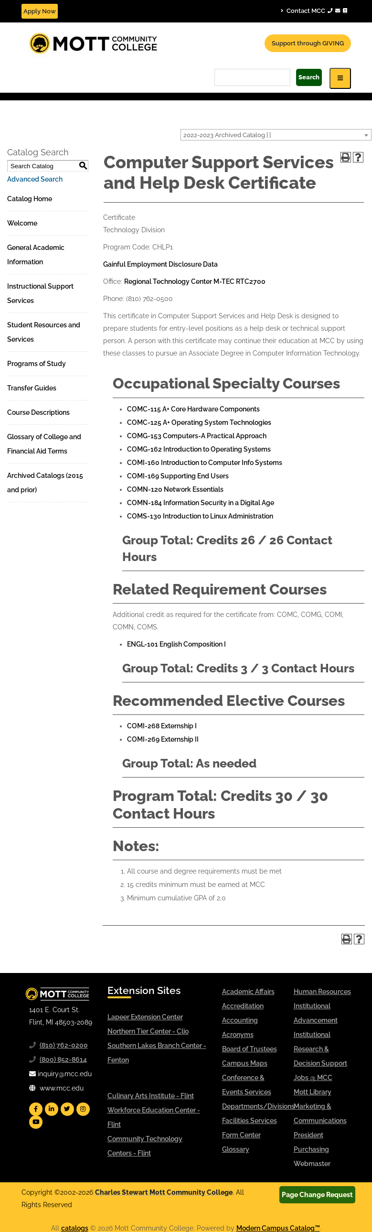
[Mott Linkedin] (51, 1109)
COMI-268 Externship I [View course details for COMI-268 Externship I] (162, 726)
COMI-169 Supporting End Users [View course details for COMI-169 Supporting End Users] (178, 476)
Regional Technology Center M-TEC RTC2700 (195, 281)
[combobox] (276, 134)
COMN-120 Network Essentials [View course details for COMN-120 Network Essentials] (175, 489)
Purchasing (311, 1149)
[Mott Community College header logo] (128, 42)
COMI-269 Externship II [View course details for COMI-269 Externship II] (163, 739)
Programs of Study (36, 363)
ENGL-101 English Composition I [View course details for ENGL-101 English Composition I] (176, 644)
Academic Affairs (248, 991)
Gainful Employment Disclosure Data (160, 264)
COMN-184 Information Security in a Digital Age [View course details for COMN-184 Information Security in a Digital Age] (200, 503)
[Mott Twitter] (67, 1109)
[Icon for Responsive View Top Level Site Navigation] (340, 78)
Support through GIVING (308, 43)
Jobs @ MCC (313, 1077)
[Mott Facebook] (36, 1109)
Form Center (241, 1135)
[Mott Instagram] (83, 1109)
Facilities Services (249, 1120)
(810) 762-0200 (64, 1045)
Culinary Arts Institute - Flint (150, 1096)
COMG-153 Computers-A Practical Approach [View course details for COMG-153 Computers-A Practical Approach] (196, 436)
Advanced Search (35, 179)
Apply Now (39, 11)
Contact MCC (314, 10)
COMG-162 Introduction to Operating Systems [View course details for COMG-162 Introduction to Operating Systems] (199, 449)
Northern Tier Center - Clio (148, 1031)
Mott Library (312, 1092)
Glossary (235, 1149)
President (308, 1135)
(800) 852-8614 (63, 1059)
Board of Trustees (249, 1049)
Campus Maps (244, 1063)
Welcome (22, 223)
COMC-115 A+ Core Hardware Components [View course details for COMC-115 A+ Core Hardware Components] (193, 409)
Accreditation (243, 1006)
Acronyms (238, 1034)
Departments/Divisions (258, 1106)
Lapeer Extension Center (145, 1017)
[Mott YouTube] (36, 1122)
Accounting (240, 1020)
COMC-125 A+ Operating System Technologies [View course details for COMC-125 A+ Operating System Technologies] (199, 422)
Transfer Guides (31, 388)
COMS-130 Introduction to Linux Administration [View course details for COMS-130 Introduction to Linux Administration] (200, 516)
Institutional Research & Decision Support (320, 1049)
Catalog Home (29, 199)
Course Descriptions (38, 412)
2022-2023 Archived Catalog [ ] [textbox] (227, 135)
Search (308, 77)
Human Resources (322, 991)
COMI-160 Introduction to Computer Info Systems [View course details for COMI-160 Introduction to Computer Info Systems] (204, 462)
